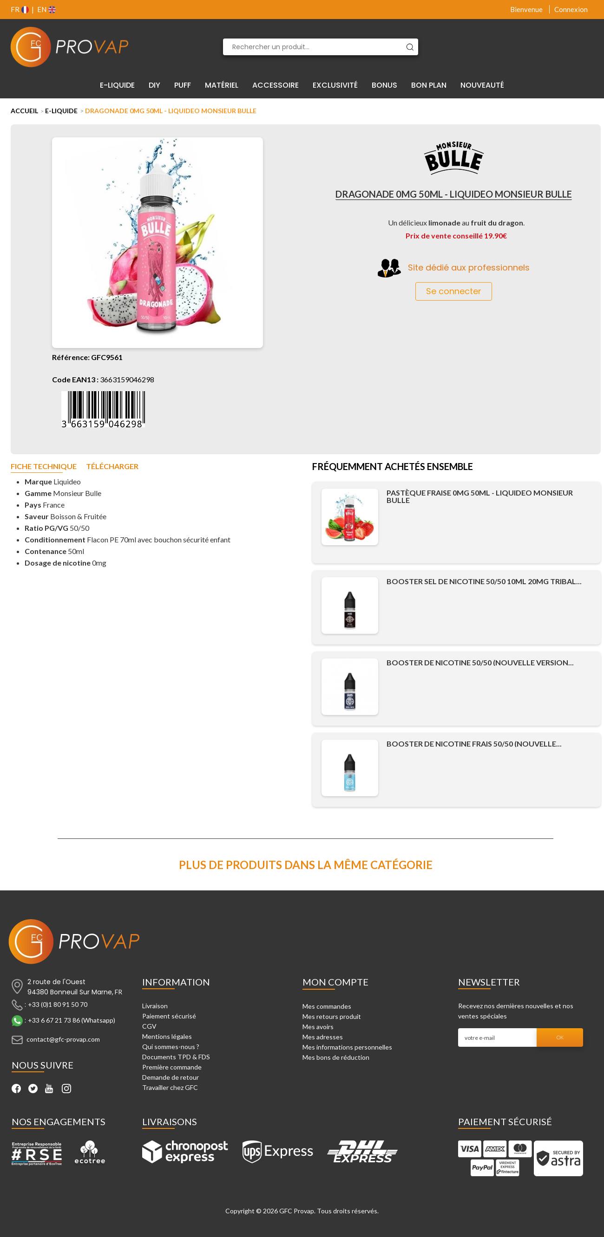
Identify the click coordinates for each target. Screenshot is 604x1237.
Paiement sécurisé (169, 1016)
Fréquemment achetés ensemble (392, 467)
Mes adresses (322, 1037)
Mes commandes (326, 1006)
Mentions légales (167, 1036)
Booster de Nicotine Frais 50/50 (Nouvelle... (474, 743)
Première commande (172, 1067)
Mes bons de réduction (335, 1057)
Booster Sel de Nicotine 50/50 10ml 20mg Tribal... (484, 581)
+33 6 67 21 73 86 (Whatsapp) (71, 1020)
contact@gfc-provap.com (63, 1039)
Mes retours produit (331, 1016)
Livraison (155, 1006)
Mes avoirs (318, 1027)
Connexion (571, 9)
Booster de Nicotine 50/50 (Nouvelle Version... (480, 662)
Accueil (24, 111)
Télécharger (112, 466)
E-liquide (61, 111)
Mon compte (335, 981)
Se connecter (453, 291)
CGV (149, 1026)
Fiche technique (44, 466)
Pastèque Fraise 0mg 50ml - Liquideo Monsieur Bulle (480, 496)
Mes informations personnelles (347, 1047)
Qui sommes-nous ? (170, 1046)
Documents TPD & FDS (176, 1057)
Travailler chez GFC (170, 1087)
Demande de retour (170, 1077)
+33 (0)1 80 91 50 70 (57, 1004)
